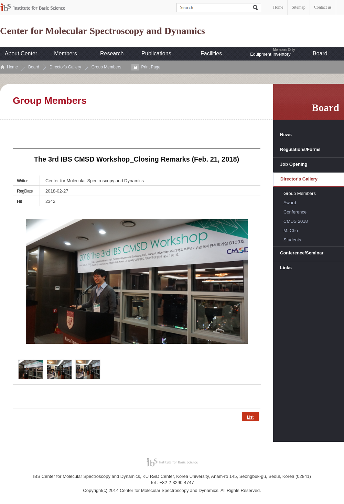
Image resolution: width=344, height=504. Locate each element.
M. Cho (290, 230)
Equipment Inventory (270, 54)
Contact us (323, 7)
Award (289, 202)
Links (286, 267)
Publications (156, 53)
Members (65, 53)
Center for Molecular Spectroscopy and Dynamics (102, 31)
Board (320, 53)
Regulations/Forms (300, 149)
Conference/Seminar (301, 252)
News (286, 134)
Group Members (106, 67)
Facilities (211, 53)
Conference (295, 212)
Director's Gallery (65, 67)
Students (292, 239)
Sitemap (298, 7)
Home (278, 7)
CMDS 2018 (295, 221)
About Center (21, 53)
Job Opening (293, 164)
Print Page (150, 67)
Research (111, 53)
